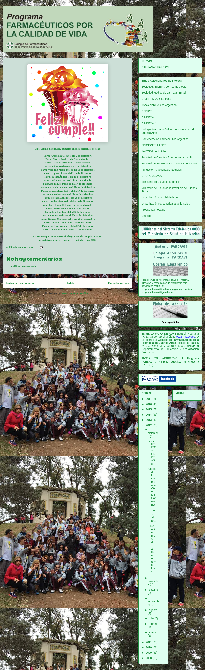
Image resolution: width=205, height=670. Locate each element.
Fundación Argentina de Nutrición (162, 169)
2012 (149, 425)
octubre (153, 589)
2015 (149, 409)
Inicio (70, 283)
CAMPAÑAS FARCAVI (155, 67)
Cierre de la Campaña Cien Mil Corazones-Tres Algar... (152, 494)
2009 (149, 652)
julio (152, 618)
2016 (149, 404)
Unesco (146, 215)
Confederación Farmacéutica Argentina (165, 139)
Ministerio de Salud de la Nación (161, 181)
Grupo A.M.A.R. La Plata (156, 98)
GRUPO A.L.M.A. (152, 175)
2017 (149, 398)
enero (152, 632)
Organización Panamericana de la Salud (166, 203)
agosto (153, 610)
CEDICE (147, 111)
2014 (149, 414)
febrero (153, 623)
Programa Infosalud (153, 209)
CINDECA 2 (149, 123)
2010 (149, 647)
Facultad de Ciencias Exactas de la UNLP (167, 157)
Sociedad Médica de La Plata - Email (164, 92)
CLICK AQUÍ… (170, 361)
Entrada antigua (118, 283)
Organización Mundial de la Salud (162, 197)
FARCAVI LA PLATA (154, 151)
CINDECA (148, 117)
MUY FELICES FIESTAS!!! (152, 452)
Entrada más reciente (20, 283)
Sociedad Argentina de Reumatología (164, 86)
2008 (149, 658)
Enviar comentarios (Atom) (75, 292)
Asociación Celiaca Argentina (159, 105)
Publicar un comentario (23, 266)
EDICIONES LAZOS (154, 145)
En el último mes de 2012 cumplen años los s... (152, 548)
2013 (149, 419)
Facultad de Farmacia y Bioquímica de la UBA (169, 163)
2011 (149, 642)
